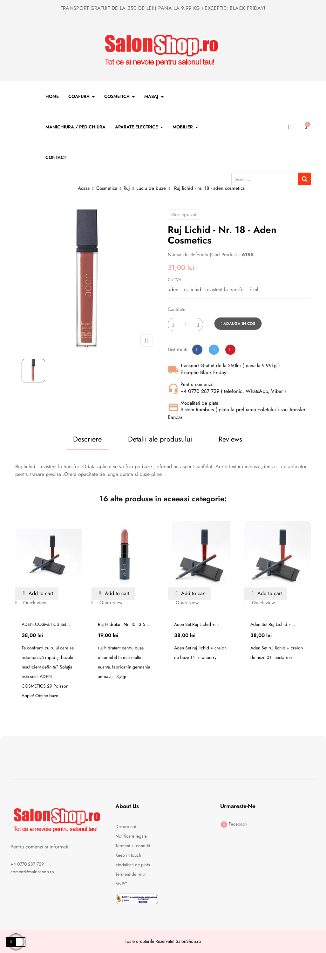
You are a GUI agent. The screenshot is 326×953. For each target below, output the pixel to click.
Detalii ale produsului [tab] (160, 439)
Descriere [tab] (87, 439)
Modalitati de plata (132, 864)
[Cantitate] (185, 324)
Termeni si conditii (132, 845)
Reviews (230, 439)
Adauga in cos (238, 323)
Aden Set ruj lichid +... (196, 624)
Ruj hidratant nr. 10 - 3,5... (123, 624)
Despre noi (125, 826)
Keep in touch (128, 855)
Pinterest (230, 350)
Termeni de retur (130, 874)
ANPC (121, 884)
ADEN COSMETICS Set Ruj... (44, 624)
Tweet (214, 350)
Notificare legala (131, 836)
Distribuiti (197, 350)
